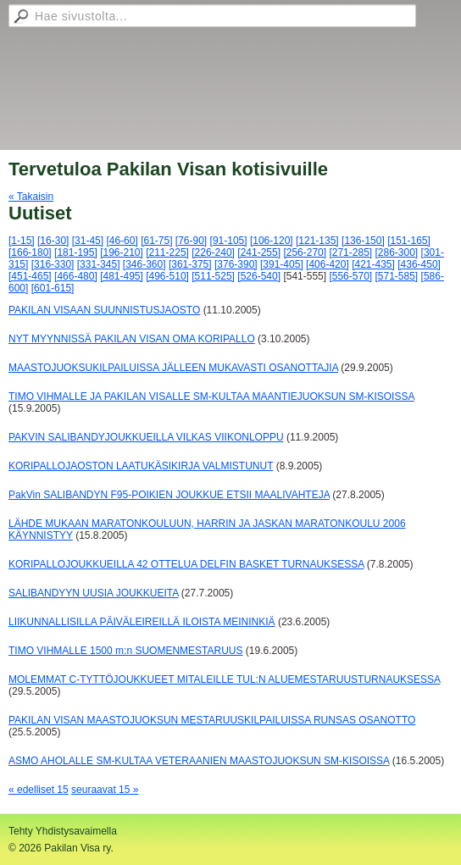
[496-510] (167, 276)
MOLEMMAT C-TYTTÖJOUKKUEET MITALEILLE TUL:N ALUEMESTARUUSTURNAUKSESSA (224, 679)
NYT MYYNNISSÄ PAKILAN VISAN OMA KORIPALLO (131, 339)
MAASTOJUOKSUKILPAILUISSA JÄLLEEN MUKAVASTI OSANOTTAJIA (173, 368)
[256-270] (304, 252)
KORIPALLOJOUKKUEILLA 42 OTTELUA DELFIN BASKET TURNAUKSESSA (186, 564)
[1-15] (21, 241)
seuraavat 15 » (104, 790)
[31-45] (87, 241)
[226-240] (213, 252)
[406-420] (327, 264)
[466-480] (75, 276)
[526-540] (258, 276)
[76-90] (191, 241)
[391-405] (281, 264)
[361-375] (190, 264)
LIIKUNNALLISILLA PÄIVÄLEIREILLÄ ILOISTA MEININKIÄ (141, 622)
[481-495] (121, 276)
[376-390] (236, 264)
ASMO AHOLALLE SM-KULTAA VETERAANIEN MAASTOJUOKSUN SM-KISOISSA (198, 761)
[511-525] (213, 276)
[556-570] (350, 276)
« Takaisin (30, 196)
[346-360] (144, 264)
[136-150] (363, 241)
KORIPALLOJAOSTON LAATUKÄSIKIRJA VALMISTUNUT (140, 466)
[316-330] (53, 264)
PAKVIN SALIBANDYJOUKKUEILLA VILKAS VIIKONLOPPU (146, 437)
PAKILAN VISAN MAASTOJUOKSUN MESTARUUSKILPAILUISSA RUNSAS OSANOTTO (211, 720)
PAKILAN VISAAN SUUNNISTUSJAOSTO (104, 310)
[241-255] (258, 252)
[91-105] (228, 241)
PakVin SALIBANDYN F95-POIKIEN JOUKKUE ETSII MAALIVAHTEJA (169, 495)
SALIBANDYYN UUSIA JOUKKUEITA (93, 593)
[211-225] (167, 252)
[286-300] (397, 252)
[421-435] (373, 264)
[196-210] (121, 252)
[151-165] (408, 241)
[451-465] (30, 276)
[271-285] (350, 252)
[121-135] (317, 241)
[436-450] (419, 264)
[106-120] (271, 241)
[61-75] (156, 241)
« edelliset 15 (38, 790)
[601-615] (53, 288)
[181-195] (75, 252)
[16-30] (53, 241)
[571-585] (397, 276)
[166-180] (30, 252)
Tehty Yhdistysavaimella (62, 831)
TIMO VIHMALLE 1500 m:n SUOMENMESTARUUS (125, 651)
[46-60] (121, 241)
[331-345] (98, 264)
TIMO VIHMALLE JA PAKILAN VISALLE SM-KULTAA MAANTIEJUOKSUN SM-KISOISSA (211, 396)
